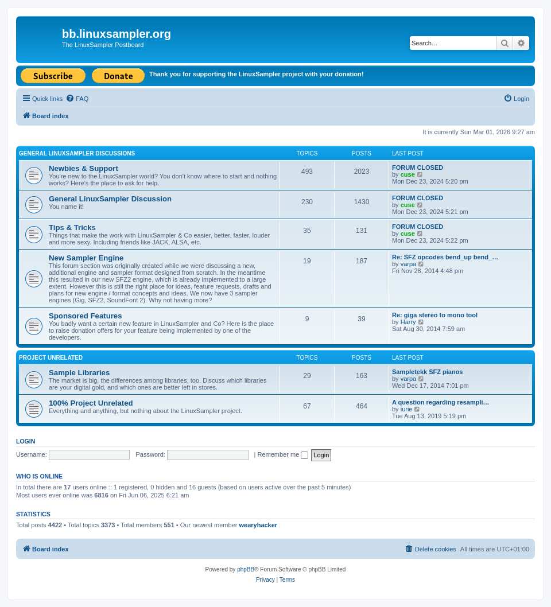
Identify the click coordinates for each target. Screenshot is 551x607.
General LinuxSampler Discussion (110, 198)
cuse (408, 174)
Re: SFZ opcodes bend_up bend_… (445, 257)
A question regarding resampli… (441, 402)
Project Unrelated (51, 358)
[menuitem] (76, 99)
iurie (407, 409)
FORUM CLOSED (417, 167)
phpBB (245, 569)
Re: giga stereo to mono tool (435, 315)
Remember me (283, 454)
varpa (409, 263)
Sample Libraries (79, 372)
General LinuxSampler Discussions (77, 153)
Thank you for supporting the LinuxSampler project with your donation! (256, 74)
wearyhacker (258, 525)
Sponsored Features (85, 316)
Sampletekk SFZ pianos (427, 371)
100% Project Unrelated (91, 403)
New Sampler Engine (86, 258)
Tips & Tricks (72, 227)
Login (25, 441)
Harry (408, 321)
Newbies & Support (83, 168)
